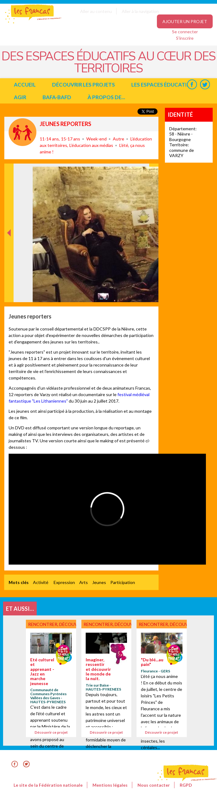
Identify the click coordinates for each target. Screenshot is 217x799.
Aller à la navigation (140, 11)
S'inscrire (185, 38)
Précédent (9, 292)
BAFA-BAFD (57, 97)
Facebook (192, 84)
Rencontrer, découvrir (22, 132)
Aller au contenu (96, 11)
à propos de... (106, 97)
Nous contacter (153, 785)
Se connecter (185, 31)
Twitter (205, 84)
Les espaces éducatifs (162, 84)
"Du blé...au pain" (152, 662)
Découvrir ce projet (51, 732)
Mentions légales (110, 785)
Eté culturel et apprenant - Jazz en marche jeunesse (42, 671)
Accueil (25, 84)
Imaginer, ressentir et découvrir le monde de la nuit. (98, 669)
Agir (20, 97)
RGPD (186, 785)
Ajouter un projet (184, 21)
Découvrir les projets (83, 84)
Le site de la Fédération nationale (48, 785)
